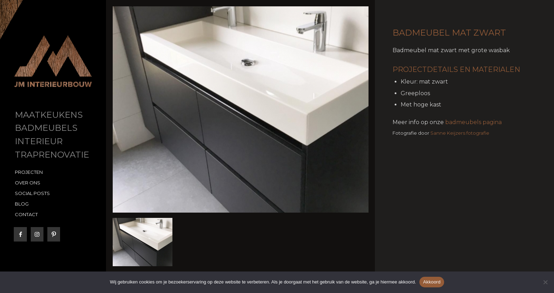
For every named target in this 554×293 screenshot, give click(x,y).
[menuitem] (53, 115)
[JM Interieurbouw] (53, 61)
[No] (545, 282)
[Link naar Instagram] (36, 234)
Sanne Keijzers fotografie (459, 133)
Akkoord (431, 282)
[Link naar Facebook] (20, 234)
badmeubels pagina (473, 122)
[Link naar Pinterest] (53, 234)
